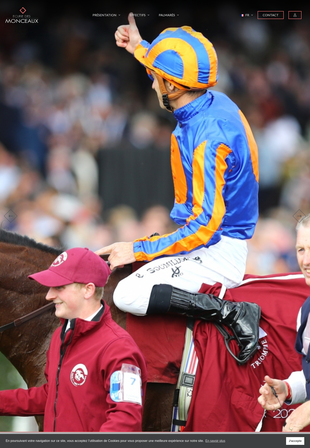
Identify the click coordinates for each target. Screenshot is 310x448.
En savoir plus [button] (215, 440)
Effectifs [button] (139, 15)
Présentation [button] (106, 15)
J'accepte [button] (295, 440)
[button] (247, 15)
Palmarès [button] (169, 15)
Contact (271, 15)
